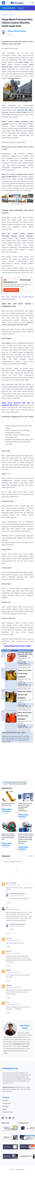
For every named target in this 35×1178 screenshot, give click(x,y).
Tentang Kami (7, 1103)
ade (7, 907)
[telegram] (17, 783)
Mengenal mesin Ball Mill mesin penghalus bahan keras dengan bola (8, 836)
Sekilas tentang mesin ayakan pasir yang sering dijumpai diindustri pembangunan (25, 807)
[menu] (3, 3)
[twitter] (10, 783)
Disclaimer (6, 1106)
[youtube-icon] (10, 1118)
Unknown (9, 938)
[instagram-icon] (6, 1118)
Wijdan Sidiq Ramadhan (17, 893)
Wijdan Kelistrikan (20, 1169)
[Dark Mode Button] (32, 3)
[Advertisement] (17, 762)
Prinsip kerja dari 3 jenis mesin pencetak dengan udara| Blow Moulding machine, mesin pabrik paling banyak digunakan (25, 838)
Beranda (5, 1100)
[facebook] (6, 783)
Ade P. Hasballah (11, 883)
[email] (25, 783)
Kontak (5, 1109)
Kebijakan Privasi (7, 1112)
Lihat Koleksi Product (11, 290)
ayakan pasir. (11, 170)
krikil (7, 1002)
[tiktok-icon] (13, 1118)
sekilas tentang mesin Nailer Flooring (8, 804)
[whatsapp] (13, 783)
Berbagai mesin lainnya (17, 142)
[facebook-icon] (3, 1118)
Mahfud (8, 970)
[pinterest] (21, 783)
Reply (8, 902)
